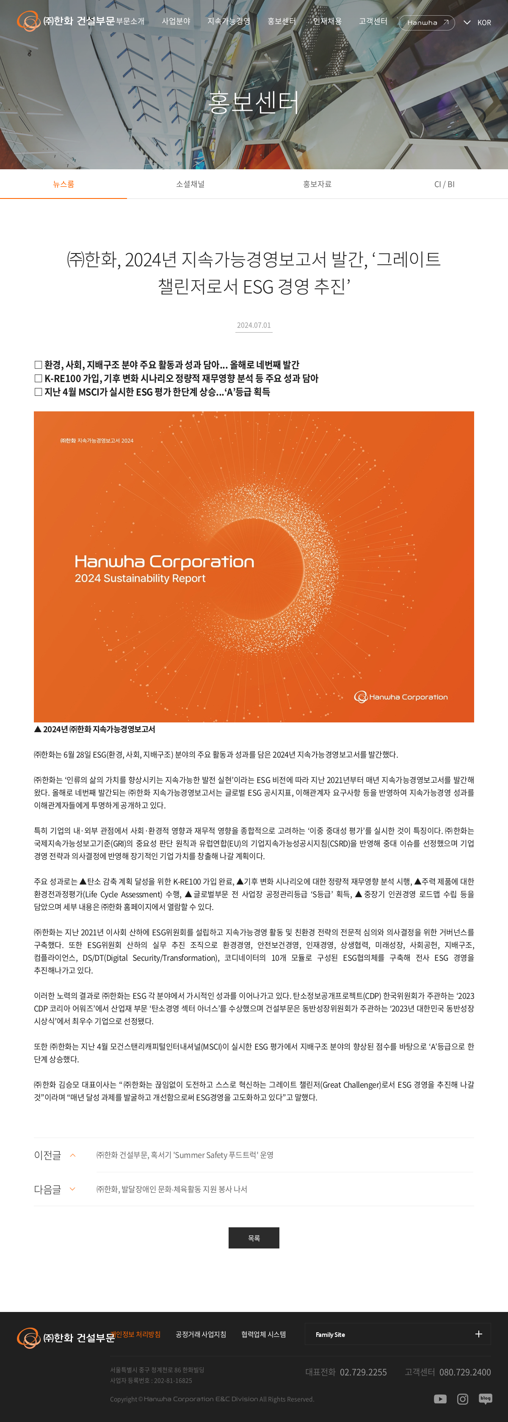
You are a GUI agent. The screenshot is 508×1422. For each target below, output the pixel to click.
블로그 (485, 1399)
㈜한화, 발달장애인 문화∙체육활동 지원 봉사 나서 (172, 1189)
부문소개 (130, 21)
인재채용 (327, 21)
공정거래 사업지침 (201, 1334)
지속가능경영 (229, 21)
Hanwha (423, 22)
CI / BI (444, 184)
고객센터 (373, 21)
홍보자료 (317, 184)
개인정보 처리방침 (135, 1334)
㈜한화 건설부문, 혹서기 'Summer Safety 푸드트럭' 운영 (185, 1154)
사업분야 (176, 21)
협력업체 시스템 (263, 1334)
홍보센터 (282, 21)
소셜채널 (190, 184)
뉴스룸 (64, 184)
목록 (254, 1238)
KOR (484, 22)
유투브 (440, 1399)
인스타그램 (462, 1399)
